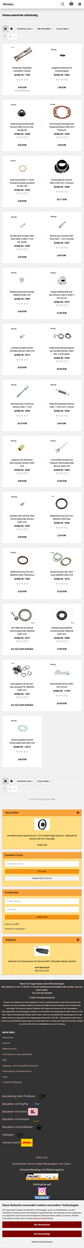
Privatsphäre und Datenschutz (17, 1071)
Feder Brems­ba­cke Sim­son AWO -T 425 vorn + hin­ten (61, 405)
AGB (4, 1060)
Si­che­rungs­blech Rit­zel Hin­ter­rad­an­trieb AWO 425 (22, 741)
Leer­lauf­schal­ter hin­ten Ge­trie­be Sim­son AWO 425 (22, 349)
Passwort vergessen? (15, 929)
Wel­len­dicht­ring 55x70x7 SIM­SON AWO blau (61, 517)
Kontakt (6, 1043)
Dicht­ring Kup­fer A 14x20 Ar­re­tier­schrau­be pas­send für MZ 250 (22, 183)
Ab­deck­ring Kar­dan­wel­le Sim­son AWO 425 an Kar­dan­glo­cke (22, 127)
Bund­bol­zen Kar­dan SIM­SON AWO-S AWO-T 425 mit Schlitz (22, 239)
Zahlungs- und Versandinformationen (20, 1065)
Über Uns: (42, 1157)
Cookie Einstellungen (12, 1082)
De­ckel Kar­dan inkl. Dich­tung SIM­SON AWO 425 (61, 573)
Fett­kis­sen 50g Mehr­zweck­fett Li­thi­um (22, 69)
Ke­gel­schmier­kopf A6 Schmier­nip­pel (62, 69)
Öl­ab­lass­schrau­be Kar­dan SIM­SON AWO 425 (22, 293)
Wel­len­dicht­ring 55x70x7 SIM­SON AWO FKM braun (22, 573)
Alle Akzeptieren (42, 1224)
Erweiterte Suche (42, 878)
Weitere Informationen (42, 1242)
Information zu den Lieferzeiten (17, 1054)
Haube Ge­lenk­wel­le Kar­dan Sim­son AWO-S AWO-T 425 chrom (62, 295)
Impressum (7, 1037)
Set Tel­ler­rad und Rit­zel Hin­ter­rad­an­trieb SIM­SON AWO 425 (22, 631)
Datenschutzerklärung (43, 1218)
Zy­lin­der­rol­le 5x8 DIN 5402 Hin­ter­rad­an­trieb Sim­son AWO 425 (22, 519)
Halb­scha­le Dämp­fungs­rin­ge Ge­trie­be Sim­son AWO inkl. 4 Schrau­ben (62, 351)
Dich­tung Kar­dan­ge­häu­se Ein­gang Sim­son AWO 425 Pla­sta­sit (61, 127)
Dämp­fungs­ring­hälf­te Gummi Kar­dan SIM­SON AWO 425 (61, 631)
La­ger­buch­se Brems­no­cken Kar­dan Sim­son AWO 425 (22, 463)
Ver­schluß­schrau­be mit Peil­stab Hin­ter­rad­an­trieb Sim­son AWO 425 (62, 463)
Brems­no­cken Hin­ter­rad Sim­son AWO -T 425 (22, 405)
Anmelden (42, 917)
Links (4, 1077)
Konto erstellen (12, 924)
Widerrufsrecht (9, 1048)
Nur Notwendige (42, 1234)
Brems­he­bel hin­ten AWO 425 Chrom (61, 685)
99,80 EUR (42, 845)
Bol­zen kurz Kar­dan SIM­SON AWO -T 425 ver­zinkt (62, 237)
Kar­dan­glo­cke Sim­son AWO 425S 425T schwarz (62, 181)
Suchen (42, 871)
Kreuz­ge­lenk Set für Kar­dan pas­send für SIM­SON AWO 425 (22, 687)
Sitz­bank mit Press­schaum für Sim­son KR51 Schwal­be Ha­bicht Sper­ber (42, 961)
